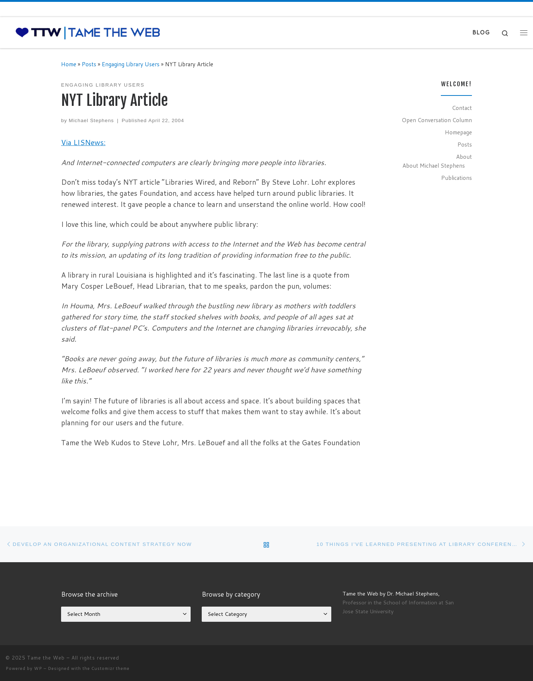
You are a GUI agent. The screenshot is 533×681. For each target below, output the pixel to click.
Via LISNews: (83, 142)
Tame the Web (46, 657)
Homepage (458, 132)
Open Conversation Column (437, 120)
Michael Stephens (91, 120)
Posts (89, 64)
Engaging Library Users (131, 64)
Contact (462, 108)
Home (68, 64)
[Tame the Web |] (88, 32)
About (464, 156)
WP (38, 668)
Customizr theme (110, 668)
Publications (456, 178)
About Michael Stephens (433, 165)
